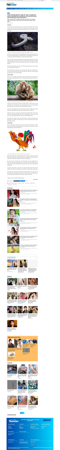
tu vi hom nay (14, 184)
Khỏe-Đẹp (16, 8)
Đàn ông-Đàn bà (44, 426)
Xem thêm (22, 412)
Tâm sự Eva (32, 427)
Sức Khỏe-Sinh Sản (28, 8)
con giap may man (32, 183)
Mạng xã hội (10, 428)
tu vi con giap (27, 183)
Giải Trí (20, 426)
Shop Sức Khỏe (42, 8)
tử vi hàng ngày (10, 184)
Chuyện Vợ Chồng (21, 8)
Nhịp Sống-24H (11, 8)
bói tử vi (23, 183)
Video (38, 8)
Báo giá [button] (32, 444)
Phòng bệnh (21, 427)
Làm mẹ (42, 428)
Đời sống (9, 427)
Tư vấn (42, 427)
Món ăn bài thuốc (11, 433)
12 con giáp (19, 183)
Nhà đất (9, 426)
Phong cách (21, 428)
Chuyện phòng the (33, 426)
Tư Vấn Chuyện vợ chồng (34, 428)
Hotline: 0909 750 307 (20, 0)
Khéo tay (9, 434)
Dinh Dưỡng (34, 8)
